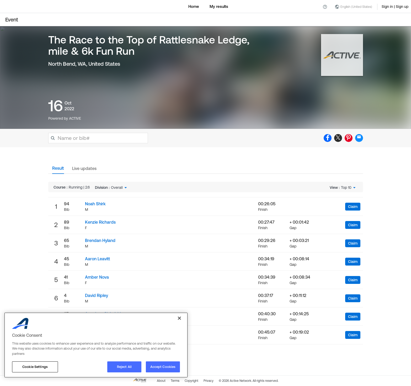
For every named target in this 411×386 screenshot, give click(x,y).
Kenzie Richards (100, 222)
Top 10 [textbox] (346, 187)
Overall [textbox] (117, 187)
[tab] (58, 170)
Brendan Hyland (100, 240)
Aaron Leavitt (97, 258)
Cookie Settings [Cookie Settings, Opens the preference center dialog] (35, 367)
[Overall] (119, 187)
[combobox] (119, 187)
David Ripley (96, 295)
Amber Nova (97, 277)
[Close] (179, 318)
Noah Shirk (95, 203)
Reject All (124, 367)
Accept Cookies (163, 367)
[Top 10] (349, 187)
